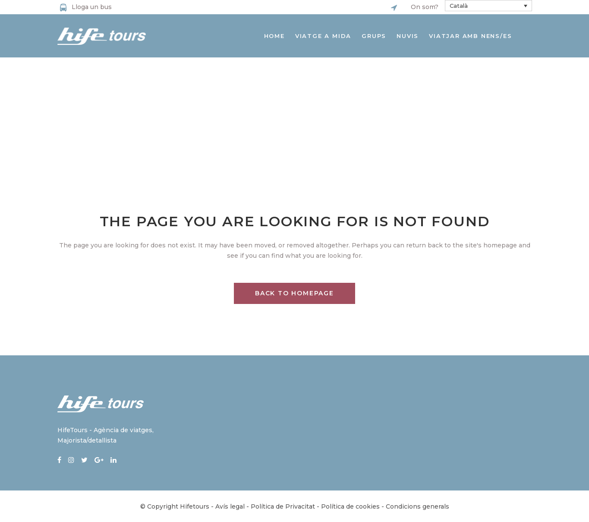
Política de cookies (350, 506)
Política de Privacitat (283, 506)
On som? (424, 7)
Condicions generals (417, 506)
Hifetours (194, 506)
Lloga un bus (92, 7)
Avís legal (230, 506)
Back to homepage (294, 293)
